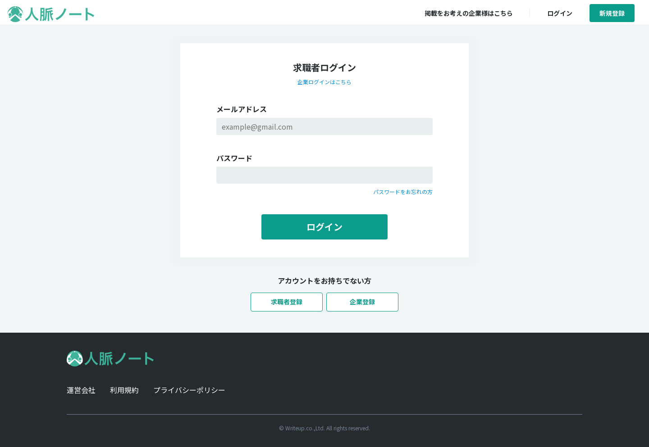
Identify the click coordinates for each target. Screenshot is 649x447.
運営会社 (81, 389)
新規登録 (612, 13)
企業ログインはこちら (324, 82)
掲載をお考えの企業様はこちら (469, 13)
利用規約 (124, 389)
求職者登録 (286, 301)
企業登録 (362, 301)
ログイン (559, 13)
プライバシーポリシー (189, 389)
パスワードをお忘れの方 (403, 191)
